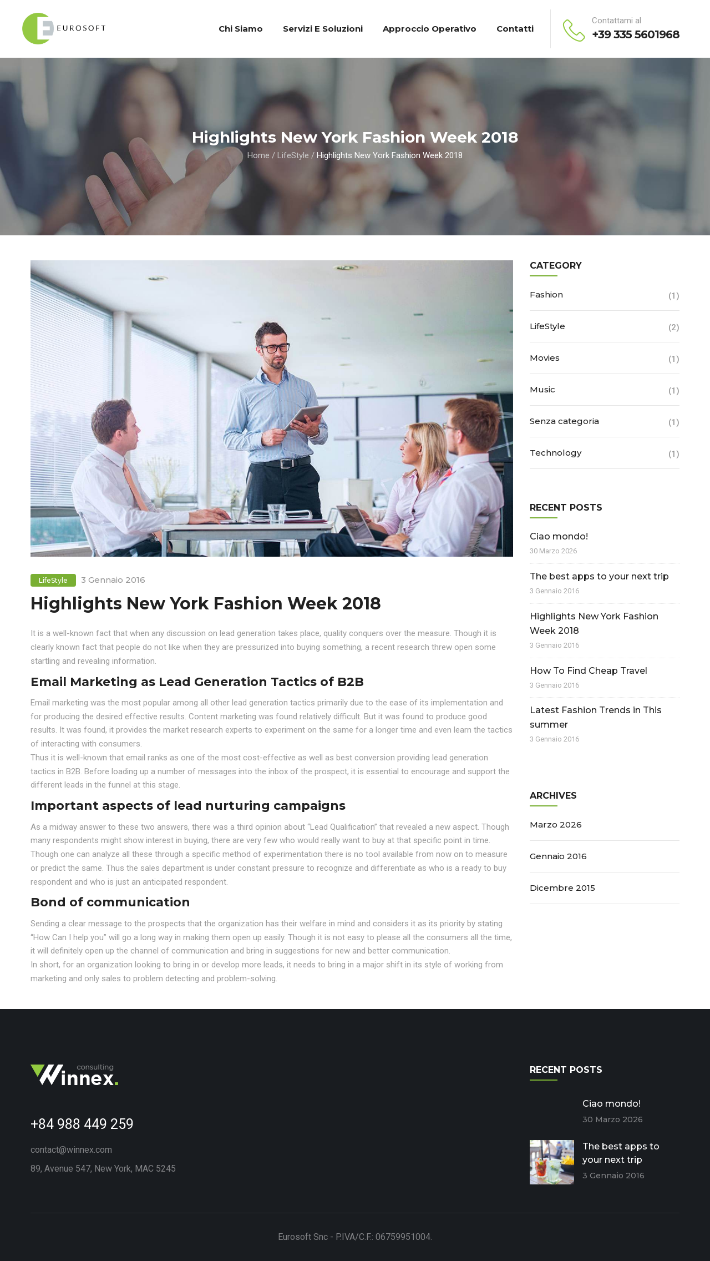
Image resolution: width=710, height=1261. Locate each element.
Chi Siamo (241, 28)
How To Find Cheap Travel (588, 670)
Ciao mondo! (559, 536)
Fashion (546, 294)
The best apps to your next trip (599, 576)
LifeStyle (293, 155)
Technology (555, 452)
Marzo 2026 (556, 824)
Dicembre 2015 (562, 887)
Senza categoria (564, 421)
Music (542, 389)
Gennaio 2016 (558, 856)
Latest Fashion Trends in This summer (596, 717)
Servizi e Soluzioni (323, 28)
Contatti (515, 28)
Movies (545, 357)
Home (258, 155)
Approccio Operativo (429, 28)
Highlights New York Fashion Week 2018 (594, 623)
